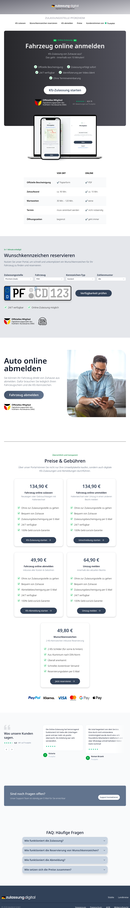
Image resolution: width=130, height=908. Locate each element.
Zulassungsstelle (13, 274)
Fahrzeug (40, 274)
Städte (111, 897)
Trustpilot (51, 756)
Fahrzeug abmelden (24, 395)
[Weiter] (12, 749)
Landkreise (123, 897)
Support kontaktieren (109, 797)
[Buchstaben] (41, 293)
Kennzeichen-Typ (75, 274)
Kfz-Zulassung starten (65, 90)
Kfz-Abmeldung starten (38, 610)
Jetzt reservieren (65, 681)
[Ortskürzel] (19, 293)
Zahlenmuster (105, 274)
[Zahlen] (59, 293)
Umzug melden (91, 610)
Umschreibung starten (91, 540)
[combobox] (18, 279)
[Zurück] (6, 749)
